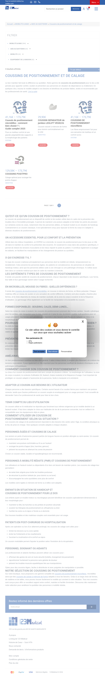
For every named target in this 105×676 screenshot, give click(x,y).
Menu (94, 2)
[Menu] (96, 9)
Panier (87, 9)
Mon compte (83, 9)
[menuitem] (31, 2)
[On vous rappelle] (39, 2)
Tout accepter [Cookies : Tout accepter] (39, 351)
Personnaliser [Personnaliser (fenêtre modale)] (66, 351)
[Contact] (35, 2)
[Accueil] (31, 2)
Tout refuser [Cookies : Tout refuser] (52, 351)
